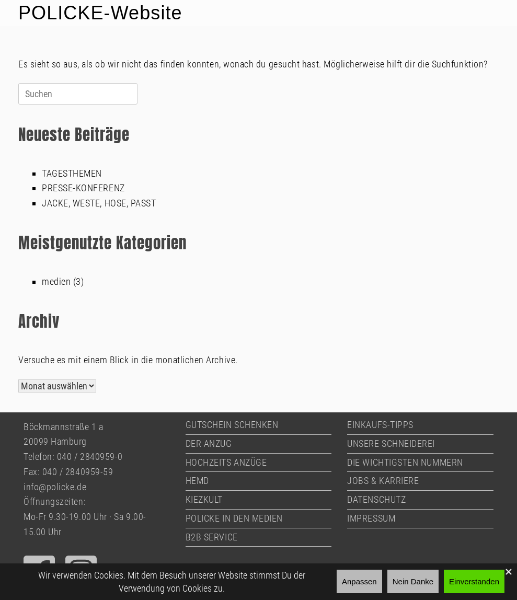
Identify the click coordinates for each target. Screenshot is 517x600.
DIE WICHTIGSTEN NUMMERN (405, 462)
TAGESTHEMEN (72, 173)
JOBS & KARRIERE (383, 480)
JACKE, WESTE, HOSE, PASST (99, 203)
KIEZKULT (204, 499)
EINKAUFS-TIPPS (380, 424)
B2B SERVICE (212, 537)
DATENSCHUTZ (376, 499)
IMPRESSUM (371, 518)
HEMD (197, 480)
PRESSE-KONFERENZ (83, 187)
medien (56, 281)
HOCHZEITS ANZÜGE (226, 462)
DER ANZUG (209, 443)
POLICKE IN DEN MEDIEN (234, 518)
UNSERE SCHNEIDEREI (391, 443)
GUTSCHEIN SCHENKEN (232, 424)
